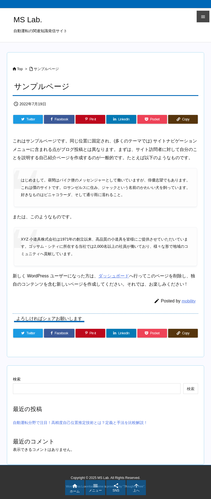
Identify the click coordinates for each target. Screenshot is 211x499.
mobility (189, 301)
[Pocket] (152, 119)
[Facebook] (59, 119)
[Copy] (183, 119)
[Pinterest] (90, 119)
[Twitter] (28, 119)
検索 (17, 379)
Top (20, 69)
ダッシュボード (113, 276)
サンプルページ (46, 69)
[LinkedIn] (121, 119)
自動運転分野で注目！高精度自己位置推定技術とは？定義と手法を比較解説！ (80, 422)
